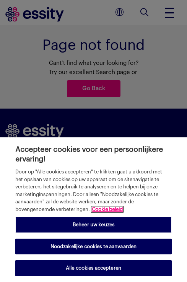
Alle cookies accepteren (93, 268)
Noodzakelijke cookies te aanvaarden (93, 246)
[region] (93, 209)
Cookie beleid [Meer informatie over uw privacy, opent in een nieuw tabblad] (107, 209)
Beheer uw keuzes (93, 224)
